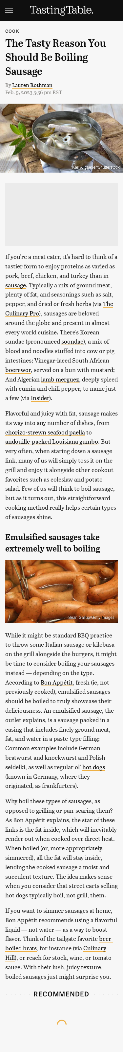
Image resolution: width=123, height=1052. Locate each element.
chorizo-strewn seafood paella (45, 432)
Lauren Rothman (32, 85)
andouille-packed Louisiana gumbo (51, 441)
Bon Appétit (57, 682)
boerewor (18, 369)
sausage (15, 285)
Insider (40, 398)
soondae (72, 341)
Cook (12, 31)
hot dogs (93, 767)
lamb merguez (60, 379)
